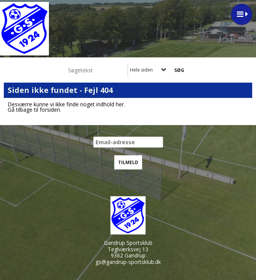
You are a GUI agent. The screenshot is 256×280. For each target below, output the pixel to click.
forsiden (50, 109)
